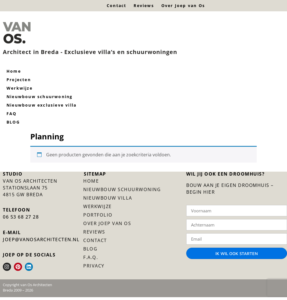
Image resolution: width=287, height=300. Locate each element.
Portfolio (98, 215)
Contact (116, 5)
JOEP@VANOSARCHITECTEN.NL (41, 239)
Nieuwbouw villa (107, 198)
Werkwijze (97, 206)
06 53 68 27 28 (21, 217)
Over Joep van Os (183, 5)
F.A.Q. (90, 257)
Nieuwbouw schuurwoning (122, 189)
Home (91, 181)
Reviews (144, 5)
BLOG (90, 249)
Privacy (93, 266)
